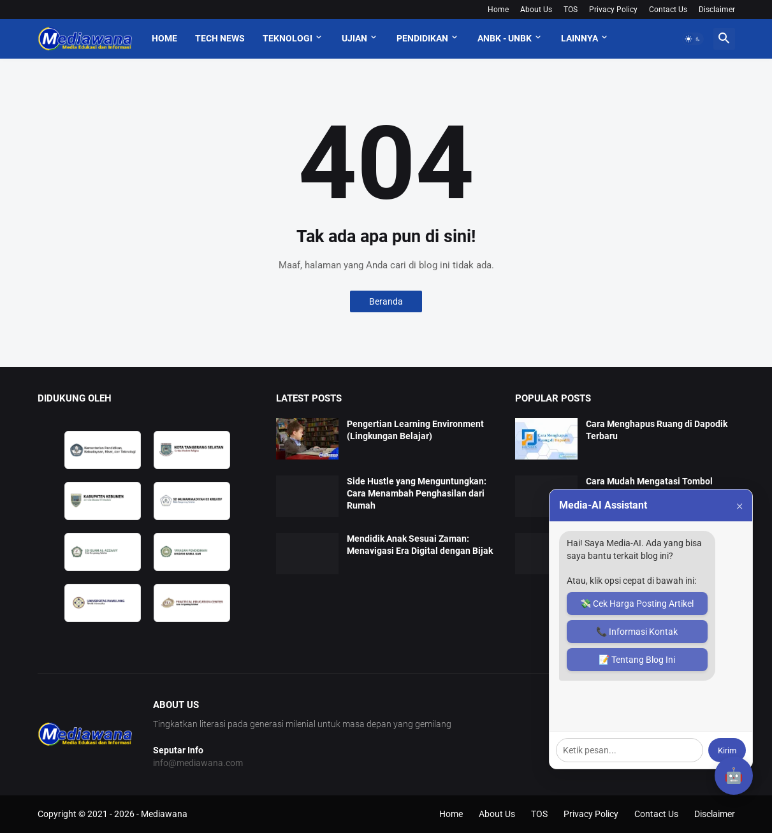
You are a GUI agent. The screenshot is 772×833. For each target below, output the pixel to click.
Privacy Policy (613, 9)
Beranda (386, 301)
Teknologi (287, 38)
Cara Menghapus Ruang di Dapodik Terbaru (656, 430)
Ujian (354, 38)
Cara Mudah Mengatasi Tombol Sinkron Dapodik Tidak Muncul (649, 487)
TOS (571, 9)
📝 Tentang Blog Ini (637, 660)
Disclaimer (717, 9)
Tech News (220, 38)
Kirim (727, 750)
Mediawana (164, 814)
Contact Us (668, 9)
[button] (693, 39)
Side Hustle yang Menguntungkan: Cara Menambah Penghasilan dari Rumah (416, 493)
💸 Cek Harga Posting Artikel (637, 603)
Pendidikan (422, 38)
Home (498, 9)
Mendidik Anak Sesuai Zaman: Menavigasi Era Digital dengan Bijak (420, 544)
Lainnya (579, 38)
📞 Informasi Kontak (637, 632)
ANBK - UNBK (504, 38)
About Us (536, 9)
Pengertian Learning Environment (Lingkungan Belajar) (415, 430)
